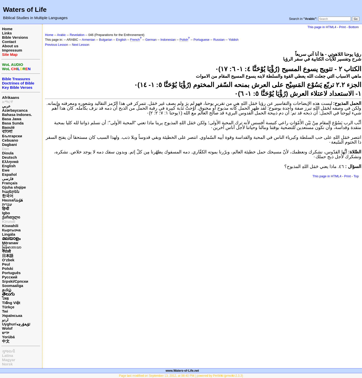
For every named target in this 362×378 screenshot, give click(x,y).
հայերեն (10, 191)
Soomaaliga (12, 285)
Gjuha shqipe (14, 187)
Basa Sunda (13, 123)
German (151, 39)
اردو (5, 320)
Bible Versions (15, 37)
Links (7, 33)
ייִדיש (5, 332)
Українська (12, 315)
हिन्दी (5, 208)
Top (356, 176)
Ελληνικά (10, 161)
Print (342, 27)
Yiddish (233, 39)
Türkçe (8, 307)
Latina (7, 355)
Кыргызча (11, 230)
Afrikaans (10, 97)
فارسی (7, 179)
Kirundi (8, 221)
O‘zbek (8, 260)
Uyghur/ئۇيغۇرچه (16, 324)
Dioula (8, 153)
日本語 (7, 256)
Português (11, 273)
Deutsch (9, 157)
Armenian (88, 39)
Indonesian (168, 39)
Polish (183, 39)
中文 (6, 341)
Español (9, 174)
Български (12, 136)
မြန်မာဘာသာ (11, 247)
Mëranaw (10, 243)
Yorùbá (8, 337)
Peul (6, 264)
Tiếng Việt (11, 303)
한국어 (7, 196)
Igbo (6, 213)
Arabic (61, 35)
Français (10, 183)
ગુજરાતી (8, 351)
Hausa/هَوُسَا (12, 200)
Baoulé (8, 127)
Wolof (7, 328)
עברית (7, 204)
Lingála (8, 234)
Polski (7, 268)
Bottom (354, 27)
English (9, 166)
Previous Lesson (56, 45)
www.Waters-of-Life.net (182, 370)
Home (7, 29)
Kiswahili (10, 226)
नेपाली (6, 251)
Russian (218, 39)
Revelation (77, 35)
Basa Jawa (11, 119)
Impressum (12, 50)
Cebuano (10, 140)
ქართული (11, 217)
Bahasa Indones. (17, 114)
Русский (9, 277)
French (135, 39)
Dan (5, 149)
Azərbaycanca (15, 110)
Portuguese (202, 39)
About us (10, 46)
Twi (5, 311)
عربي (6, 106)
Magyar (8, 360)
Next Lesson (80, 45)
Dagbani (9, 144)
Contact (9, 41)
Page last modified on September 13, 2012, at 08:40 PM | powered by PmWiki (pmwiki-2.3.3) (181, 375)
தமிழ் (6, 290)
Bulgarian (105, 39)
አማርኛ (7, 102)
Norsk (7, 364)
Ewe (6, 170)
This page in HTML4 (321, 27)
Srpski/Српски (15, 281)
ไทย (5, 298)
